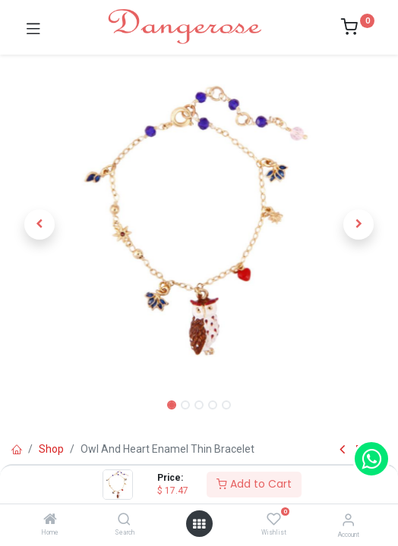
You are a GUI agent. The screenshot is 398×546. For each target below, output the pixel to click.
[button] (39, 224)
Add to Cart (254, 483)
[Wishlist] (274, 519)
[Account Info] (348, 520)
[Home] (50, 520)
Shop (51, 449)
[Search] (124, 520)
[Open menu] (199, 524)
